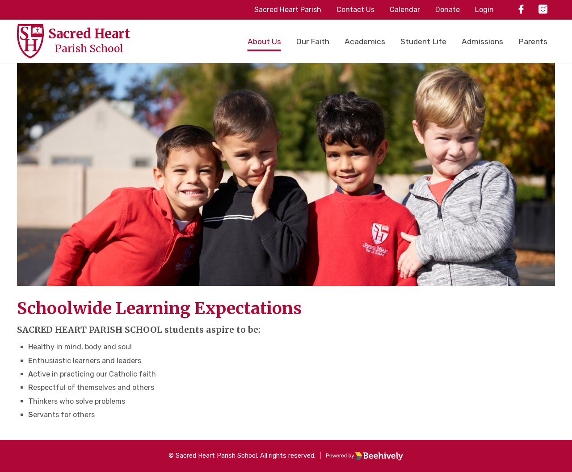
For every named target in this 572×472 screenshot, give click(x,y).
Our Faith (312, 41)
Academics (365, 41)
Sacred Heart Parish (287, 9)
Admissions (482, 41)
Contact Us (355, 9)
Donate (447, 9)
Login (484, 9)
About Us (264, 41)
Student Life (423, 41)
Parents (532, 41)
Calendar (405, 9)
